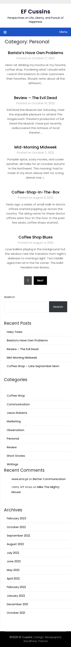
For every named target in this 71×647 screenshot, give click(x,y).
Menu (63, 32)
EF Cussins (35, 11)
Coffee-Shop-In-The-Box (35, 192)
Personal (13, 438)
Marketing (14, 421)
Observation (15, 430)
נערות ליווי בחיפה (22, 487)
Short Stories (16, 456)
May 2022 (13, 570)
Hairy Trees (14, 332)
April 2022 (13, 578)
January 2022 (16, 596)
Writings (12, 464)
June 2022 (14, 561)
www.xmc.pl (20, 479)
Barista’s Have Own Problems (35, 52)
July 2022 (13, 553)
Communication (18, 404)
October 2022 (16, 527)
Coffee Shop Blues (36, 237)
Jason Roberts (17, 413)
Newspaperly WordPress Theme (42, 639)
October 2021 (16, 613)
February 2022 (16, 587)
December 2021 (17, 604)
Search (9, 297)
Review (12, 447)
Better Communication (49, 479)
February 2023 (16, 518)
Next (40, 280)
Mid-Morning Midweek (35, 147)
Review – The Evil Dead (35, 97)
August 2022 (15, 544)
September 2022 (18, 535)
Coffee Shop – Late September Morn (33, 366)
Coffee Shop (16, 396)
